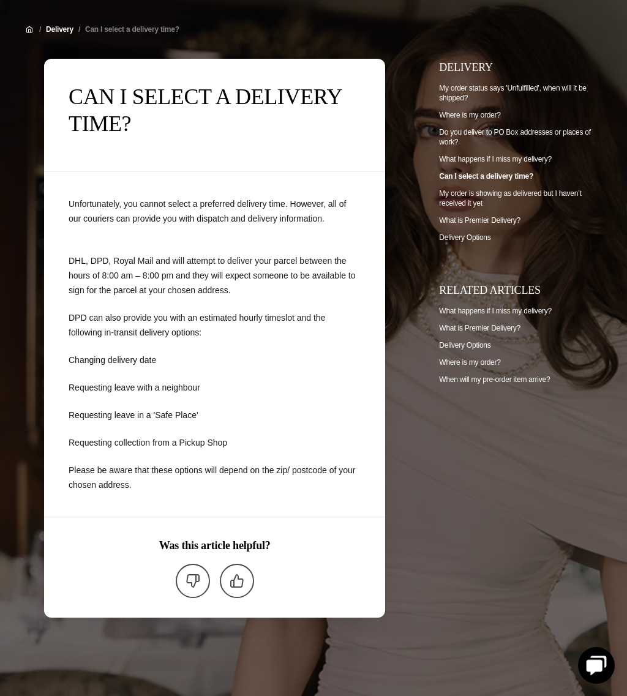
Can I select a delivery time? (132, 29)
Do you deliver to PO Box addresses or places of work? (515, 137)
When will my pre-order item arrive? (494, 379)
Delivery (59, 29)
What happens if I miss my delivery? (495, 159)
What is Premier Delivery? (479, 220)
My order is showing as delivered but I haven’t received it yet (510, 198)
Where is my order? (469, 115)
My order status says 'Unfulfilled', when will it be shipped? (512, 93)
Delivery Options (464, 237)
